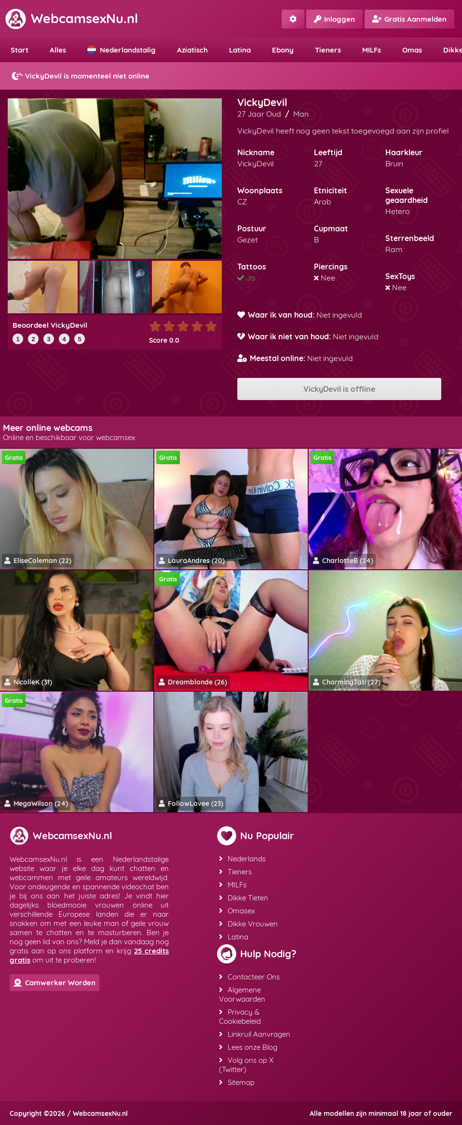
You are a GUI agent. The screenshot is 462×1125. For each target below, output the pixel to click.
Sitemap (237, 1082)
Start (19, 49)
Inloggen (334, 19)
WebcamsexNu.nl (71, 18)
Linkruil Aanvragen (254, 1034)
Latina (240, 49)
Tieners (328, 49)
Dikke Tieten (243, 897)
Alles (58, 49)
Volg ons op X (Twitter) (246, 1065)
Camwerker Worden (54, 982)
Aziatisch (192, 49)
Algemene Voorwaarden (242, 994)
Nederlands (242, 858)
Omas (412, 49)
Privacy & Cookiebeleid (240, 1016)
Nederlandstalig (121, 49)
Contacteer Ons (249, 976)
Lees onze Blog (248, 1047)
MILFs (371, 49)
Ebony (283, 49)
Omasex (237, 910)
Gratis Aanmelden (409, 19)
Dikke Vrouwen (248, 923)
